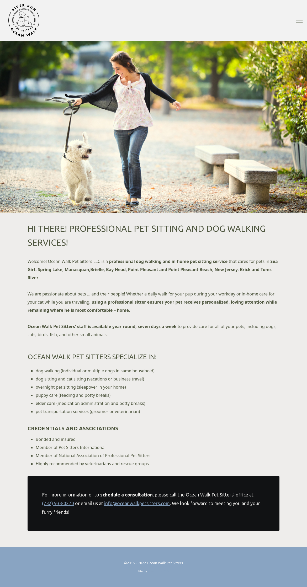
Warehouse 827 (159, 571)
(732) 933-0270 (58, 503)
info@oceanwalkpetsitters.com (137, 503)
